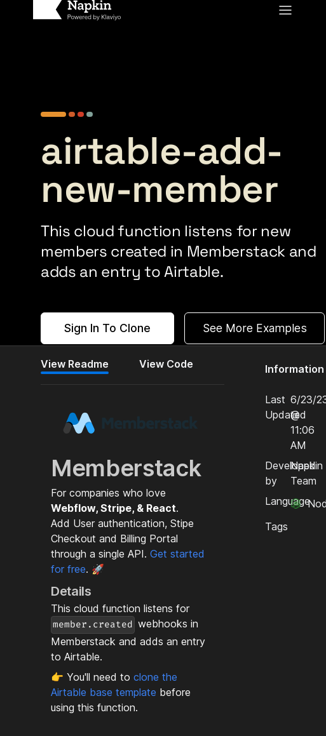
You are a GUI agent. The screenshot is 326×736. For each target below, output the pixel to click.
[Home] (77, 10)
